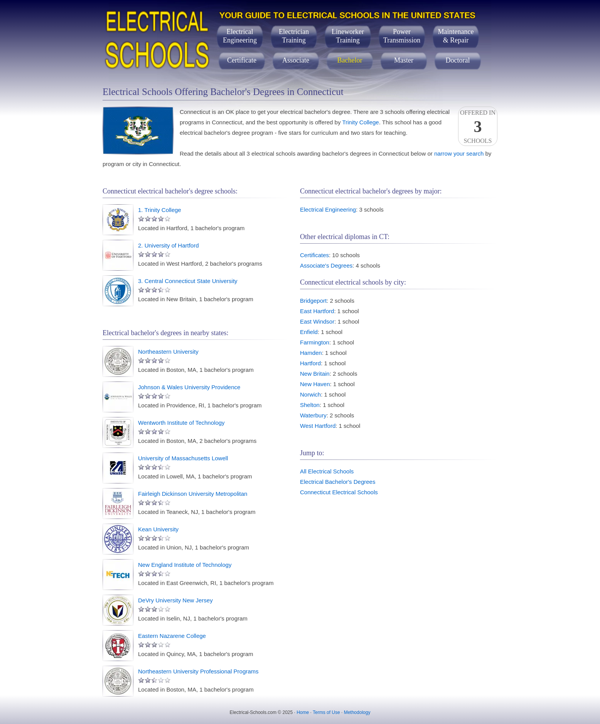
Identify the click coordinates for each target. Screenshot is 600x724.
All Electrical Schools (327, 471)
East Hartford (317, 311)
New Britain (315, 373)
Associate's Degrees (326, 265)
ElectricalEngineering (240, 36)
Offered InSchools (477, 126)
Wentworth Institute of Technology (181, 422)
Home (303, 712)
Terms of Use (326, 712)
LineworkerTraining (348, 36)
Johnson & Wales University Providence (189, 387)
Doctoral (458, 60)
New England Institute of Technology (184, 564)
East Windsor (317, 321)
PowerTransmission (401, 36)
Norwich (310, 394)
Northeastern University (168, 351)
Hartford (310, 363)
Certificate (241, 60)
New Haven (315, 384)
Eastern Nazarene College (172, 635)
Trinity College (360, 122)
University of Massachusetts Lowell (183, 458)
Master (403, 60)
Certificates (314, 255)
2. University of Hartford (168, 245)
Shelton (310, 405)
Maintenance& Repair (456, 36)
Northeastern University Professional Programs (198, 671)
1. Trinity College (159, 210)
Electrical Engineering (328, 209)
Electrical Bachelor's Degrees (337, 481)
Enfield (309, 332)
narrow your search (459, 153)
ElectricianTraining (294, 36)
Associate (295, 60)
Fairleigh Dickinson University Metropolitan (192, 493)
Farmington (314, 342)
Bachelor (349, 60)
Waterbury (313, 415)
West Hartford (317, 425)
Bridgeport (313, 300)
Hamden (311, 352)
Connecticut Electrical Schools (339, 492)
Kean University (158, 529)
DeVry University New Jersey (175, 600)
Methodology (357, 712)
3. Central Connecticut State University (188, 281)
